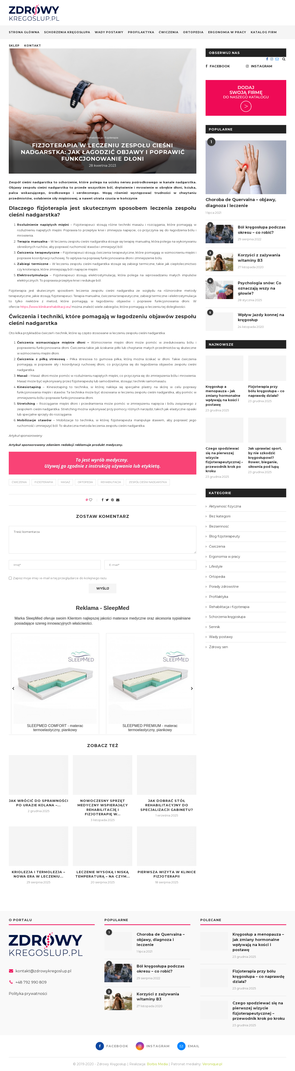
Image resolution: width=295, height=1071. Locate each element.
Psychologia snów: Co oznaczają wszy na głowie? (259, 288)
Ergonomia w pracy (227, 32)
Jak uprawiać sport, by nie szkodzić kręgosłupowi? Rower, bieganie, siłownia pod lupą (265, 457)
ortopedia (85, 482)
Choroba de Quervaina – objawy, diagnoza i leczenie (241, 202)
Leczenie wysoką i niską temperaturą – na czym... (102, 874)
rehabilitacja (111, 482)
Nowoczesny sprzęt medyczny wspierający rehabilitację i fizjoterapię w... (102, 807)
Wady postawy (109, 32)
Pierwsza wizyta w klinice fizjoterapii (167, 874)
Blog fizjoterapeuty (224, 536)
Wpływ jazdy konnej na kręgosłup (261, 317)
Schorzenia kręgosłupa (67, 32)
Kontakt (32, 45)
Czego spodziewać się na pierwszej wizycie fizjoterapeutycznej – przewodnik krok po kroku (224, 459)
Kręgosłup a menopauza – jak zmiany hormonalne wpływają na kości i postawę (223, 396)
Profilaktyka (141, 32)
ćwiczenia (19, 482)
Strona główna (24, 32)
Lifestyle (216, 566)
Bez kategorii (219, 516)
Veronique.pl (212, 1064)
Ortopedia (193, 32)
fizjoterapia (44, 482)
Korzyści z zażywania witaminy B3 (259, 257)
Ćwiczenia (168, 32)
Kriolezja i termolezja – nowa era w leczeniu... (38, 874)
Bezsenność (219, 526)
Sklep (14, 45)
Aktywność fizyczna (225, 506)
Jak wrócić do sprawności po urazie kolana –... (38, 803)
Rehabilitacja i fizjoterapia (102, 137)
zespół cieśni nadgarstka (148, 482)
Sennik (214, 627)
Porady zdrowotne (224, 586)
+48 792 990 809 (31, 982)
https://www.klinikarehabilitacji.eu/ (45, 307)
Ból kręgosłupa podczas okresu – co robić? (262, 229)
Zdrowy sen (218, 647)
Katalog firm (264, 32)
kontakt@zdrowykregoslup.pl (43, 971)
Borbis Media (157, 1064)
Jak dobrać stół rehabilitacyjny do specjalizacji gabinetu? (166, 805)
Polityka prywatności (28, 993)
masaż (65, 482)
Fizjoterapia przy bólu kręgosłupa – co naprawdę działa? (266, 391)
